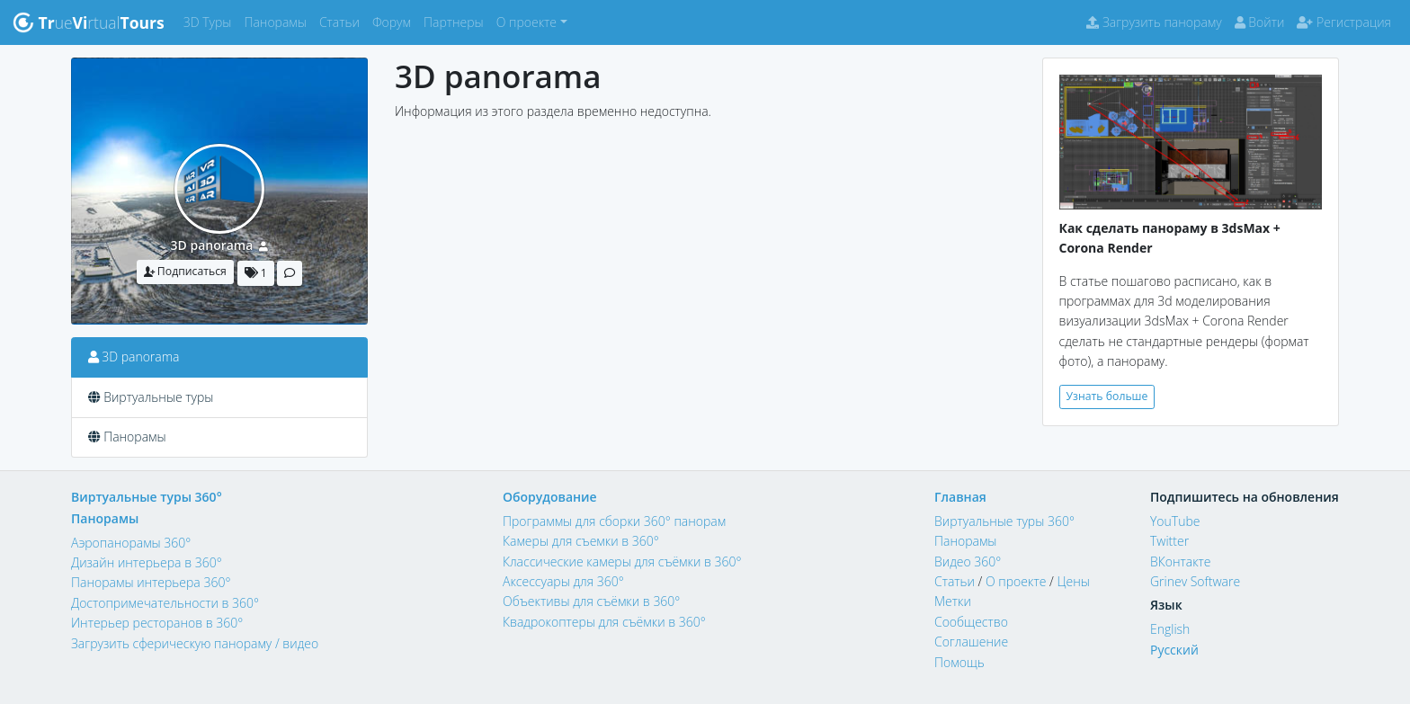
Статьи (342, 21)
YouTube (1175, 521)
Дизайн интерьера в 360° (146, 562)
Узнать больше (1107, 396)
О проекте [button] (526, 22)
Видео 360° (967, 561)
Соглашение (971, 641)
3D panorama (212, 245)
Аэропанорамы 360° (131, 542)
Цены (1073, 581)
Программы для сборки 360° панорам (614, 521)
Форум (394, 21)
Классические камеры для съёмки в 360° (622, 561)
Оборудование (550, 496)
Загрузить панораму (1153, 22)
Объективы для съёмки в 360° (591, 601)
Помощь (959, 662)
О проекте (1016, 581)
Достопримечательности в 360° (165, 602)
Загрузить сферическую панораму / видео (194, 643)
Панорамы (278, 21)
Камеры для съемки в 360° (581, 540)
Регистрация (1344, 22)
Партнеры (457, 21)
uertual (89, 22)
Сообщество (971, 621)
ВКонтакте (1180, 561)
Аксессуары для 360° (563, 581)
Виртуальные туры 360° (146, 496)
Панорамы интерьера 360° (150, 582)
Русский (1174, 649)
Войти (1260, 22)
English (1170, 628)
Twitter (1169, 540)
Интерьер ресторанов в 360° (157, 622)
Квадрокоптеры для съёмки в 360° (604, 621)
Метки (952, 601)
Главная (960, 496)
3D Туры (210, 21)
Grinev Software (1195, 581)
